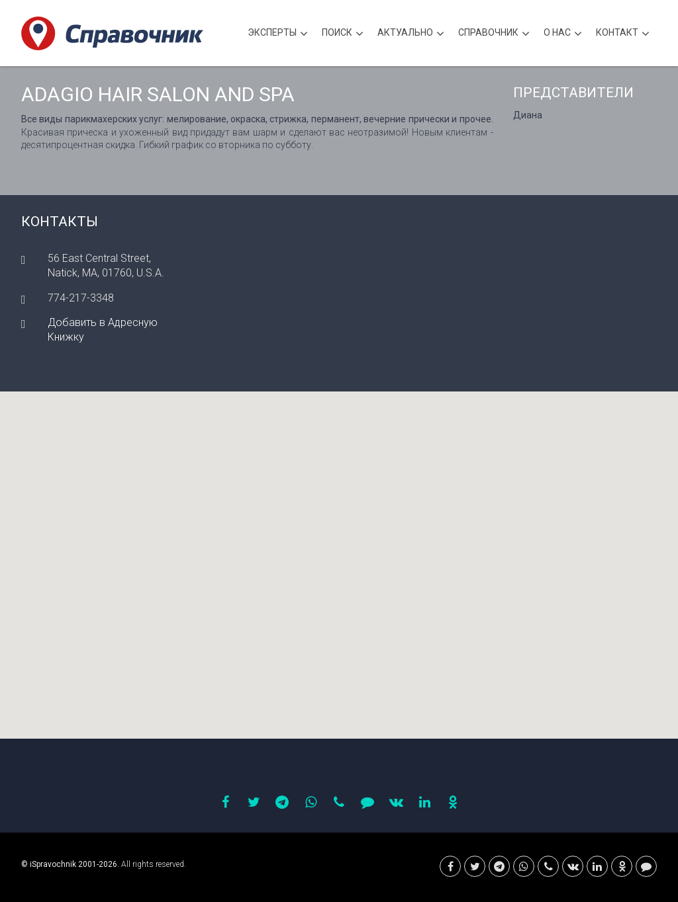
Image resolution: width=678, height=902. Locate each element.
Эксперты (278, 34)
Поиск (342, 34)
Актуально (410, 34)
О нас (563, 34)
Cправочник (494, 34)
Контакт (623, 34)
